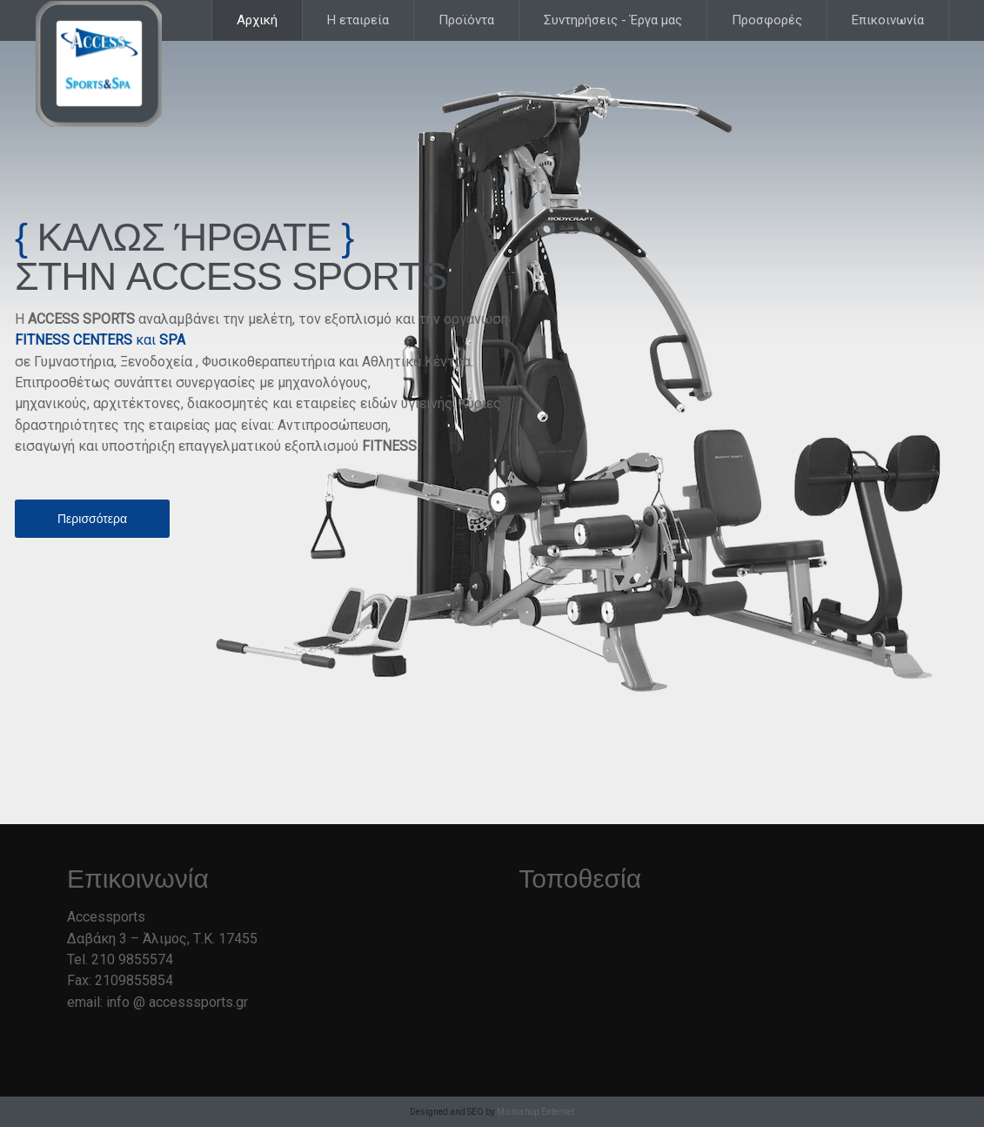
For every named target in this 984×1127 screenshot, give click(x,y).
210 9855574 (132, 959)
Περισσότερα (92, 519)
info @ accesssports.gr (177, 1002)
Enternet (557, 1112)
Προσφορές (767, 20)
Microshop (518, 1112)
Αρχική (257, 20)
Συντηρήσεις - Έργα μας (613, 20)
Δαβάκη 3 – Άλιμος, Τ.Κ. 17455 (162, 938)
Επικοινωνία (888, 20)
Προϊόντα (466, 20)
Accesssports (100, 65)
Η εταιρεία (358, 20)
